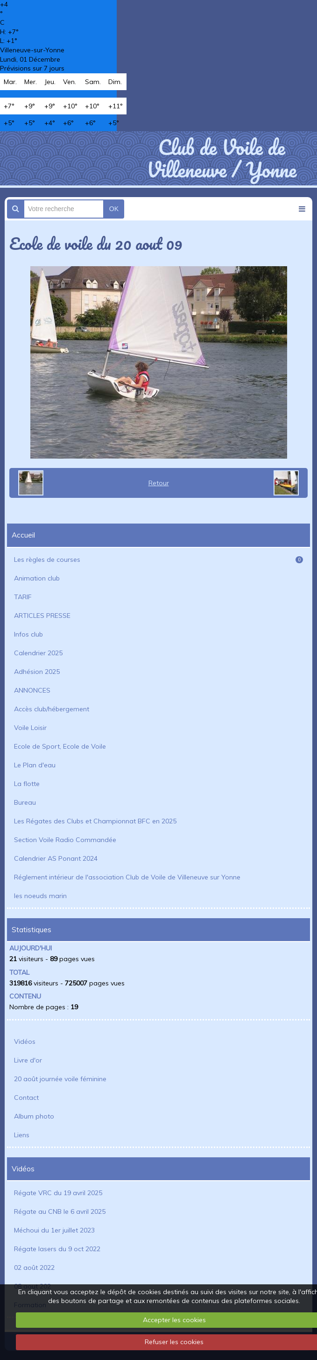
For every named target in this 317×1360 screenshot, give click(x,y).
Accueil (23, 535)
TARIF (23, 597)
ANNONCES (32, 690)
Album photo (34, 1116)
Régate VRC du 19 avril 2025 (58, 1193)
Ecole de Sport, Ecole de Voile (60, 746)
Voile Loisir (30, 727)
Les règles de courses (158, 559)
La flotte (27, 783)
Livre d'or (28, 1060)
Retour (158, 483)
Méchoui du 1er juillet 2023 (54, 1230)
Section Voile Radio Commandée (65, 840)
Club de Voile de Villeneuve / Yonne (221, 158)
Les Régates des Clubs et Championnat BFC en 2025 (95, 821)
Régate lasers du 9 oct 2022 (57, 1249)
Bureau (25, 802)
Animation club (37, 578)
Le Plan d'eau (35, 765)
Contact (26, 1097)
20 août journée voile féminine (60, 1079)
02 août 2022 (34, 1267)
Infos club (28, 634)
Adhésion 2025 (37, 671)
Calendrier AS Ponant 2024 (56, 858)
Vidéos (24, 1041)
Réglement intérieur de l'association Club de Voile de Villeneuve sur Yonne (127, 877)
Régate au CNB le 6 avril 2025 (60, 1211)
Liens (21, 1135)
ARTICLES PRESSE (42, 615)
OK (114, 208)
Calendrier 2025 (38, 653)
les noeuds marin (40, 896)
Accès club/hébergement (51, 709)
